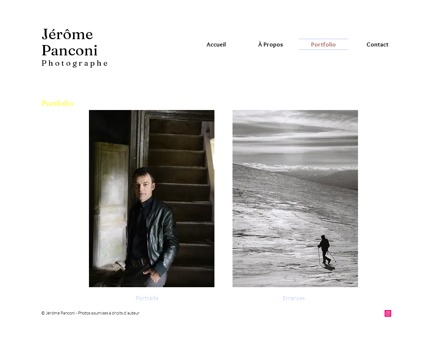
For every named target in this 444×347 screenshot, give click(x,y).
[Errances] (294, 298)
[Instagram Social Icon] (388, 313)
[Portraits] (147, 298)
